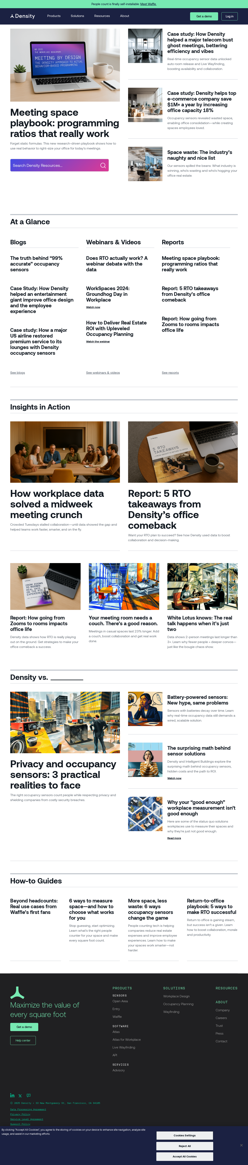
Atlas (116, 1032)
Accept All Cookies (185, 1156)
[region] (124, 1145)
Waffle (117, 1016)
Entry (116, 1009)
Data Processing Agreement (28, 1109)
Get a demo (204, 16)
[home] (22, 16)
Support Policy (20, 1124)
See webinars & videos (103, 372)
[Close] (241, 1145)
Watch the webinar (98, 341)
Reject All (185, 1146)
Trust (219, 1025)
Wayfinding (171, 1011)
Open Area (120, 1001)
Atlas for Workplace (127, 1039)
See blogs (17, 372)
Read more (174, 838)
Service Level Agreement (26, 1119)
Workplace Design (176, 996)
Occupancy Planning (178, 1004)
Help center (23, 1040)
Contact (221, 1041)
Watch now (93, 307)
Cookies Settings (185, 1135)
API (115, 1055)
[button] (54, 16)
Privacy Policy (20, 1114)
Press (219, 1033)
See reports (170, 372)
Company (223, 1010)
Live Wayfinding (124, 1047)
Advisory (119, 1070)
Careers (221, 1018)
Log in (229, 16)
